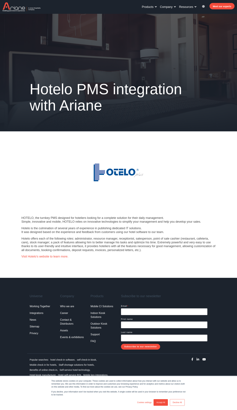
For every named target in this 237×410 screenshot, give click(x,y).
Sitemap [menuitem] (34, 326)
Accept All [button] (160, 402)
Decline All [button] (177, 402)
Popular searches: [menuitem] (39, 359)
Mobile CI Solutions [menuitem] (102, 306)
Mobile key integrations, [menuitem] (95, 375)
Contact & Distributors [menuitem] (66, 321)
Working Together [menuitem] (40, 306)
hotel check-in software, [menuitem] (62, 359)
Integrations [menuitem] (36, 313)
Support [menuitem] (95, 334)
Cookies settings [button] (144, 402)
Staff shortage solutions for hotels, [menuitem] (76, 365)
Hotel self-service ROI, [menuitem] (70, 375)
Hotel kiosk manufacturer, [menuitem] (43, 375)
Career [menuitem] (64, 313)
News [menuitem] (33, 319)
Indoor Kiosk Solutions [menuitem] (98, 315)
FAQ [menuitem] (93, 341)
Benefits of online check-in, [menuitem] (44, 370)
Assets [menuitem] (64, 330)
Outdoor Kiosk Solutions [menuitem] (99, 325)
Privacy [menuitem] (34, 333)
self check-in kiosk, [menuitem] (87, 359)
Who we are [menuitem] (67, 306)
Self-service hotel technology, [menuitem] (75, 370)
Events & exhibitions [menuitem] (72, 337)
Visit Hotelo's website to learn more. (44, 256)
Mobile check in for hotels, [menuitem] (43, 365)
